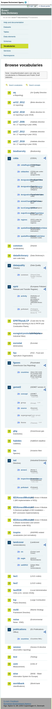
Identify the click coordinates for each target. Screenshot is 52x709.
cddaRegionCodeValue (25, 165)
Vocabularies (9, 46)
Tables (6, 32)
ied (14, 460)
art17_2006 (19, 122)
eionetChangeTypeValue (25, 201)
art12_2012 (19, 102)
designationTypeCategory (25, 186)
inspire (16, 532)
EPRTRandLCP (21, 321)
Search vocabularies (15, 85)
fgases (16, 363)
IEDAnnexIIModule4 (21, 520)
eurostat (17, 343)
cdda (15, 158)
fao (15, 353)
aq (14, 92)
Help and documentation (14, 22)
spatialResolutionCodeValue (25, 236)
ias (14, 450)
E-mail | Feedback (11, 701)
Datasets (7, 27)
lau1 (15, 576)
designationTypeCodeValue (25, 195)
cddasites (25, 172)
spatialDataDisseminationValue (25, 228)
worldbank (18, 683)
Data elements (10, 37)
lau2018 (17, 590)
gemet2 (17, 387)
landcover (18, 542)
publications (19, 629)
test (15, 657)
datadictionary (20, 255)
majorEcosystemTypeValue (25, 213)
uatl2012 (24, 565)
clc (22, 552)
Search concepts (34, 85)
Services (7, 51)
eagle (23, 558)
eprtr (15, 286)
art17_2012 (19, 131)
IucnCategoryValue (25, 208)
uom (15, 664)
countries (25, 372)
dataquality (19, 265)
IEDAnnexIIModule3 (21, 507)
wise (15, 673)
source (24, 408)
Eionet (14, 17)
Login (31, 6)
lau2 (15, 583)
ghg (15, 431)
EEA (14, 2)
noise (16, 619)
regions (24, 220)
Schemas (7, 41)
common (17, 246)
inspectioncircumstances (25, 479)
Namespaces (9, 55)
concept (24, 394)
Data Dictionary (23, 17)
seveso (17, 647)
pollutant (24, 487)
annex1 (24, 470)
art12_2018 (19, 112)
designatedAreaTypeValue (25, 180)
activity (24, 296)
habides (17, 441)
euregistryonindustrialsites (21, 333)
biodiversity (19, 151)
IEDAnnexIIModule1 (21, 497)
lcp (14, 600)
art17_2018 (19, 141)
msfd (15, 610)
